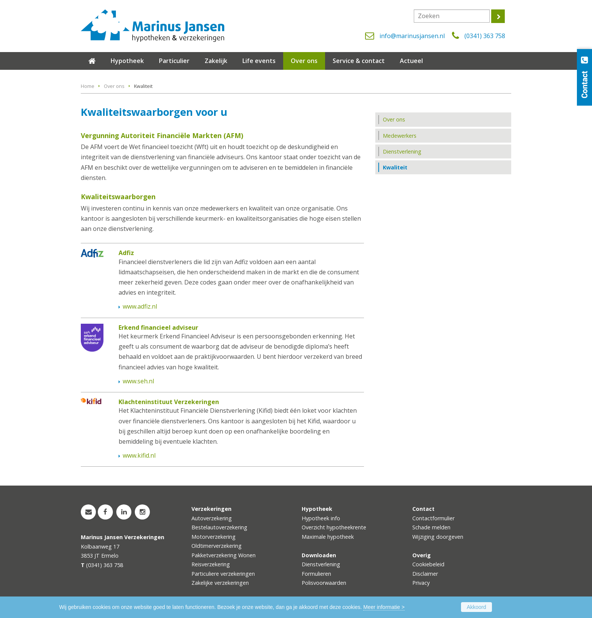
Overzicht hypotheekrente (334, 527)
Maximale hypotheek (328, 536)
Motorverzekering (213, 536)
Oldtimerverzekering (216, 545)
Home (87, 86)
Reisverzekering (210, 564)
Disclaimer (425, 573)
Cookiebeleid (428, 564)
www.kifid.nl (139, 455)
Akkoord (476, 607)
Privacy (421, 582)
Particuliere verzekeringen (223, 573)
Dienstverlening (321, 564)
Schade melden (431, 527)
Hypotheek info (321, 518)
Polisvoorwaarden (324, 582)
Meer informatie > (383, 607)
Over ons (114, 86)
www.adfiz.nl (140, 306)
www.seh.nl (138, 381)
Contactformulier (433, 518)
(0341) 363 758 (484, 36)
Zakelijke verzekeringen (220, 582)
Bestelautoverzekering (219, 527)
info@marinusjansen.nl (412, 36)
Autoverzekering (211, 518)
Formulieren (316, 573)
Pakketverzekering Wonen (223, 555)
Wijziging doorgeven (437, 536)
